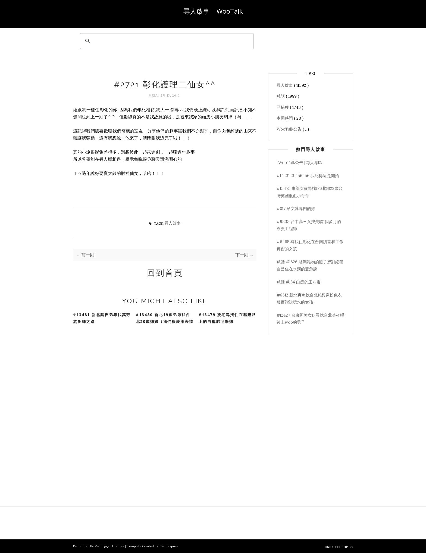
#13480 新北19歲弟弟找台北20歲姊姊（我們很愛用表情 (164, 318)
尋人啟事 (172, 223)
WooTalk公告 (290, 129)
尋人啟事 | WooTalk (213, 11)
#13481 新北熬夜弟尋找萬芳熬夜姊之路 (102, 318)
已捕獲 (283, 107)
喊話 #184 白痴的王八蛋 (299, 282)
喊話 (281, 96)
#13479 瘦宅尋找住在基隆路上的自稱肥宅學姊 (227, 318)
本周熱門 (285, 118)
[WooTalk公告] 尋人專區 (299, 162)
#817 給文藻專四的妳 (296, 208)
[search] (166, 41)
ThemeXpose (168, 546)
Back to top (339, 547)
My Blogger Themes (109, 546)
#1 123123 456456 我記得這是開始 (308, 175)
